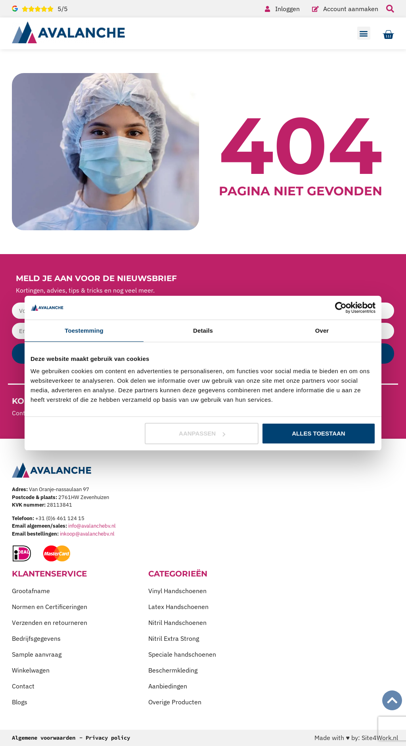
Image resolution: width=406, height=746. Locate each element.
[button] (363, 33)
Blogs (19, 702)
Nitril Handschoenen (177, 622)
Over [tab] (322, 330)
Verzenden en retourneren (49, 622)
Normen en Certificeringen (49, 607)
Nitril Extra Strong (173, 638)
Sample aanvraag (36, 654)
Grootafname (31, 591)
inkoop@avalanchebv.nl (87, 533)
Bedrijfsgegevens (36, 638)
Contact (23, 686)
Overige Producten (174, 702)
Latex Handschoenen (178, 607)
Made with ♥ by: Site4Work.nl (356, 738)
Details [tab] (203, 330)
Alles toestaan (318, 433)
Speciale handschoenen (182, 654)
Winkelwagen (31, 670)
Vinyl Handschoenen (177, 591)
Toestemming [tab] (84, 330)
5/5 (62, 9)
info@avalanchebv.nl (92, 525)
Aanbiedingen (167, 686)
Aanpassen (202, 433)
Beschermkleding (172, 670)
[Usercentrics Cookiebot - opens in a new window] (340, 308)
